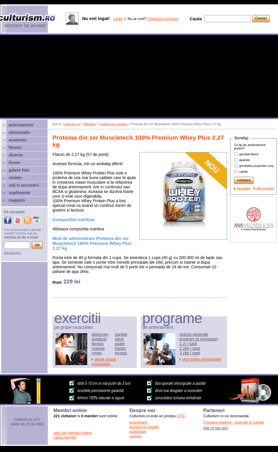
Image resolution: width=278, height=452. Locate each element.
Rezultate (243, 188)
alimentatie (19, 132)
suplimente (19, 192)
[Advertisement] (139, 77)
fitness (15, 147)
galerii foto (19, 170)
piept (119, 339)
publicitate (138, 431)
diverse (16, 155)
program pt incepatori (198, 339)
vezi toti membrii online (73, 433)
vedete (15, 177)
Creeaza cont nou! (163, 19)
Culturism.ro (71, 124)
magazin (17, 200)
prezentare (139, 422)
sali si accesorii (24, 185)
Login (117, 19)
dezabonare (12, 252)
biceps (97, 343)
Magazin (90, 124)
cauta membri (65, 437)
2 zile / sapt (189, 348)
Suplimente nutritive (113, 124)
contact (136, 436)
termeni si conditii (144, 427)
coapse (98, 348)
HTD (181, 416)
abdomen (100, 334)
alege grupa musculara (104, 361)
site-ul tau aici (215, 428)
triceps (121, 353)
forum (14, 162)
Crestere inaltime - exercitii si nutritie (233, 422)
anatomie (17, 140)
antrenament (21, 125)
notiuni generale (193, 334)
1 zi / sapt (188, 343)
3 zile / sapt (189, 353)
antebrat (99, 339)
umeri (97, 353)
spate (120, 343)
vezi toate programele (201, 359)
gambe (121, 334)
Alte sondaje (265, 188)
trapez (120, 348)
